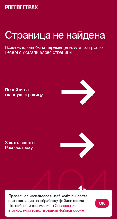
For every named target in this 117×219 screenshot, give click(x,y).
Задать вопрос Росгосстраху (58, 145)
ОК (102, 203)
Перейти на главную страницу (58, 92)
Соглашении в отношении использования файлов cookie (46, 208)
